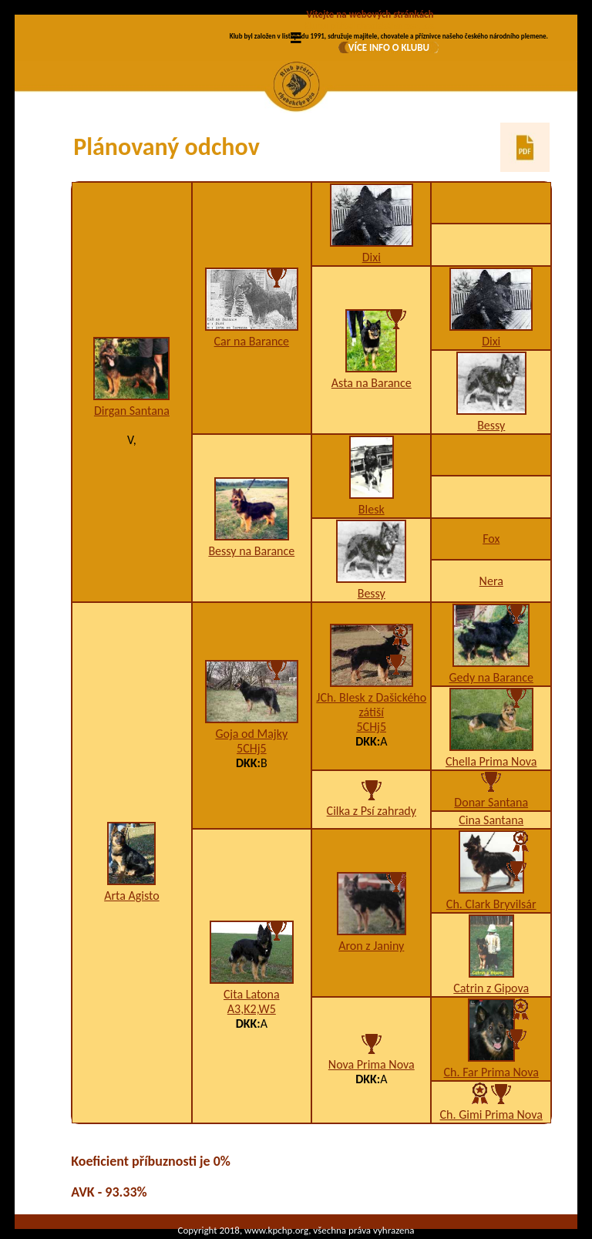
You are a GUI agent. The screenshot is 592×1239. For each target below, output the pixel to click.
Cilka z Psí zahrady (371, 810)
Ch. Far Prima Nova (491, 1072)
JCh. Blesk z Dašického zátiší (371, 704)
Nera (491, 581)
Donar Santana (491, 802)
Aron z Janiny (371, 945)
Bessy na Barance (251, 551)
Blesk (371, 509)
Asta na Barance (371, 382)
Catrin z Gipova (491, 988)
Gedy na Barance (491, 677)
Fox (491, 538)
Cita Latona (252, 994)
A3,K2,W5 (251, 1009)
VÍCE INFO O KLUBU (388, 47)
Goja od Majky (251, 733)
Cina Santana (491, 820)
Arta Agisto (131, 895)
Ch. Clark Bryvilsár (491, 904)
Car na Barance (252, 341)
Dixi (371, 257)
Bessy (491, 425)
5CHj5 (252, 748)
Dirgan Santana (132, 410)
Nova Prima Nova (371, 1064)
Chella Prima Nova (491, 761)
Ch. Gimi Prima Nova (491, 1114)
